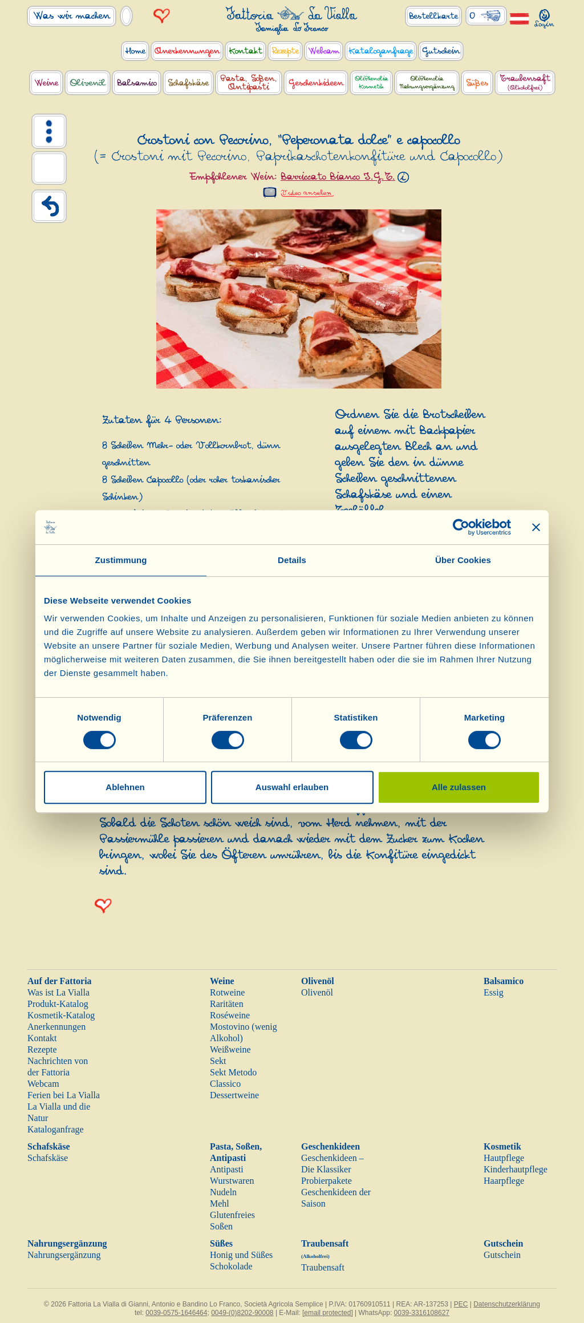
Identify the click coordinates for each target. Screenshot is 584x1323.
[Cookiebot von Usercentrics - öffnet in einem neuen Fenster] (461, 527)
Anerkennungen (56, 1026)
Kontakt (42, 1038)
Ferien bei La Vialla (63, 1095)
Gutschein (503, 1243)
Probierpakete (326, 1181)
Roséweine (230, 1015)
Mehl (219, 1203)
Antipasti (227, 1169)
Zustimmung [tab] (121, 560)
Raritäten (227, 1004)
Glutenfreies (232, 1215)
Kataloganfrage (55, 1129)
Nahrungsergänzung (67, 1243)
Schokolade (231, 1266)
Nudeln (223, 1192)
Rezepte (42, 1049)
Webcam (43, 1084)
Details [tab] (292, 560)
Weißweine (230, 1049)
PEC (461, 1304)
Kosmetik (502, 1146)
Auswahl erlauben (292, 787)
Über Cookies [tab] (463, 560)
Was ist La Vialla (58, 992)
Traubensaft (322, 1267)
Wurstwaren (232, 1181)
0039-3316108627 (421, 1313)
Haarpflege (504, 1181)
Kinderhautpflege (516, 1169)
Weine (222, 981)
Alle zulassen (459, 787)
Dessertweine (234, 1095)
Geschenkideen (330, 1146)
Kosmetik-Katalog (61, 1015)
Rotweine (227, 992)
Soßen (221, 1226)
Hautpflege (504, 1158)
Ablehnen (125, 787)
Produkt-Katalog (57, 1004)
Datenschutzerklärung (506, 1304)
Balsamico (504, 981)
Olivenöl (317, 981)
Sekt (218, 1061)
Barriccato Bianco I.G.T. (338, 177)
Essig (494, 992)
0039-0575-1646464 (176, 1313)
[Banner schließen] (536, 527)
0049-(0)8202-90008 (242, 1313)
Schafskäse (48, 1146)
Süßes (221, 1243)
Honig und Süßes (241, 1255)
